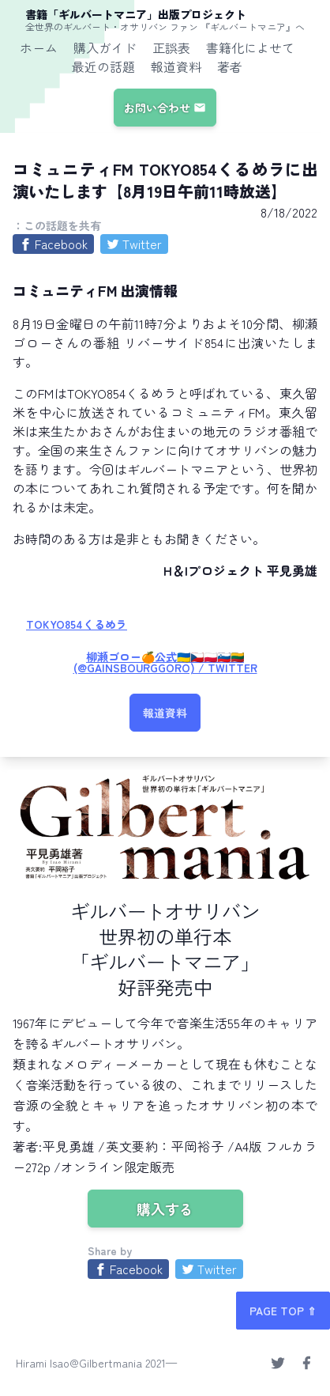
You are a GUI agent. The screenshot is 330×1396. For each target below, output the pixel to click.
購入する (165, 1208)
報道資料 (176, 66)
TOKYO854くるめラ (76, 624)
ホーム (39, 47)
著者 (229, 66)
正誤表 (171, 47)
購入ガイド (105, 47)
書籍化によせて (250, 47)
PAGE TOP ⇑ (283, 1310)
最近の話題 (103, 66)
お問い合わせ (165, 107)
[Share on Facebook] (53, 244)
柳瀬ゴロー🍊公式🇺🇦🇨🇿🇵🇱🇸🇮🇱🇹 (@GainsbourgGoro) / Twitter (165, 662)
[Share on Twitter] (134, 244)
